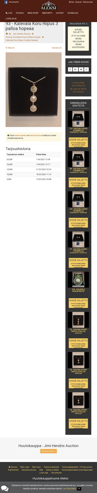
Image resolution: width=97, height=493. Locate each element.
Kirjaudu (78, 2)
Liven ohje (11, 18)
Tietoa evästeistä (51, 467)
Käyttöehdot (13, 470)
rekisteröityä (35, 135)
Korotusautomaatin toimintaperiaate (77, 470)
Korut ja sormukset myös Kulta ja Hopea (23, 37)
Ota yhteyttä (14, 2)
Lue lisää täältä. (69, 488)
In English (73, 13)
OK (79, 488)
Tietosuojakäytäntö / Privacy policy (77, 467)
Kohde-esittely (52, 470)
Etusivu (20, 13)
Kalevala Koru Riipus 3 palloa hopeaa (22, 40)
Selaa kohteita (48, 451)
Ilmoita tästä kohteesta (78, 90)
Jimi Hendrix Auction (22, 34)
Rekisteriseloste (29, 470)
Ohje (41, 470)
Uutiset (60, 13)
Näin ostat (32, 13)
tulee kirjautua (21, 135)
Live (9, 13)
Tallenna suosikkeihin (78, 84)
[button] (59, 55)
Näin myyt (47, 13)
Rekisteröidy (88, 2)
